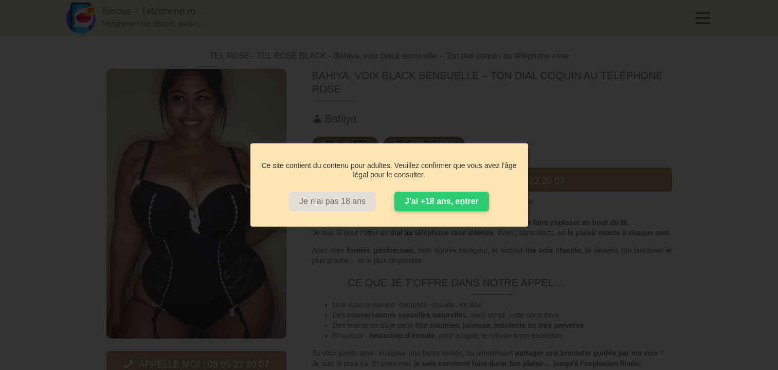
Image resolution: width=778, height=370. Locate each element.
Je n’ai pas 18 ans (332, 201)
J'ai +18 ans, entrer (442, 201)
